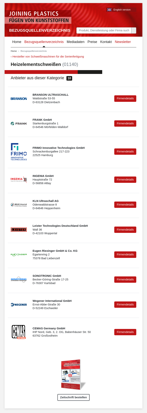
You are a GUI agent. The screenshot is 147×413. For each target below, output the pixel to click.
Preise (92, 42)
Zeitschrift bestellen (73, 397)
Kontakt (106, 42)
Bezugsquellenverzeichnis (39, 30)
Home (16, 42)
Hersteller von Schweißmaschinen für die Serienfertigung (48, 56)
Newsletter (123, 42)
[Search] (103, 30)
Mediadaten (76, 42)
